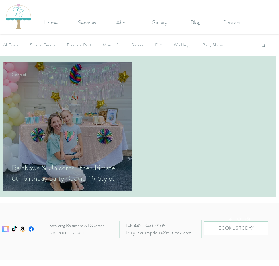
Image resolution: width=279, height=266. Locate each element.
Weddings (182, 45)
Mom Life (111, 45)
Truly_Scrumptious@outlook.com (158, 232)
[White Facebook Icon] (230, 219)
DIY (158, 45)
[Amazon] (22, 229)
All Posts (11, 45)
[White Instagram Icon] (248, 219)
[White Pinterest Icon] (239, 219)
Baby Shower (214, 45)
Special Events (43, 45)
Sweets (137, 45)
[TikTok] (14, 229)
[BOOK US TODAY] (236, 228)
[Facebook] (31, 229)
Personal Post (79, 45)
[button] (263, 46)
